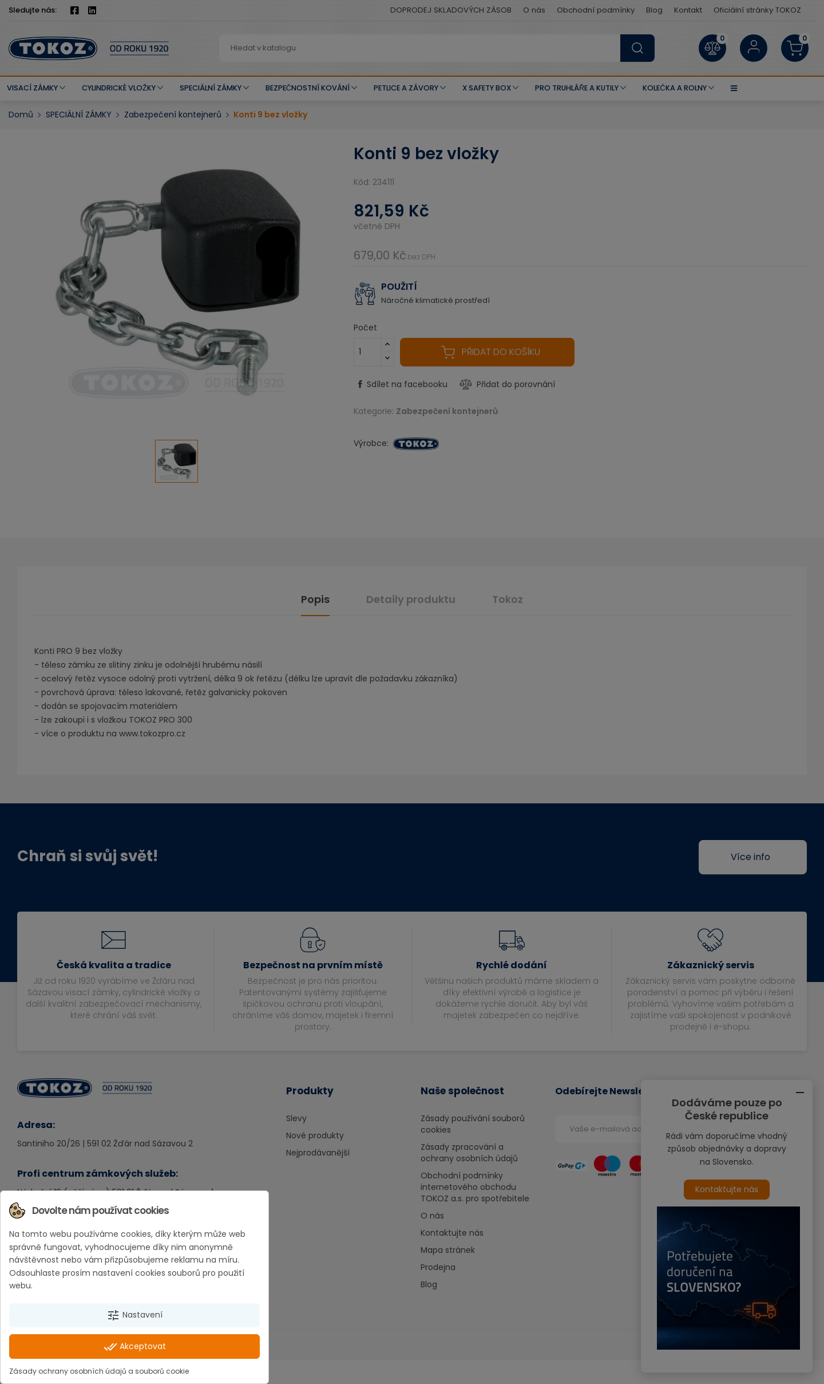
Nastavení (134, 1315)
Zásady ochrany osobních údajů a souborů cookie (99, 1371)
